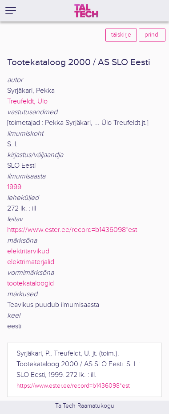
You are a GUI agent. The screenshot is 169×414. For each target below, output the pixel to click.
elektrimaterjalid (30, 262)
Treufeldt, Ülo (27, 101)
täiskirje (121, 34)
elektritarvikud (28, 251)
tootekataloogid (30, 283)
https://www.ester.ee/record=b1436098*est (72, 230)
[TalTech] (86, 11)
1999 (14, 187)
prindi (152, 34)
